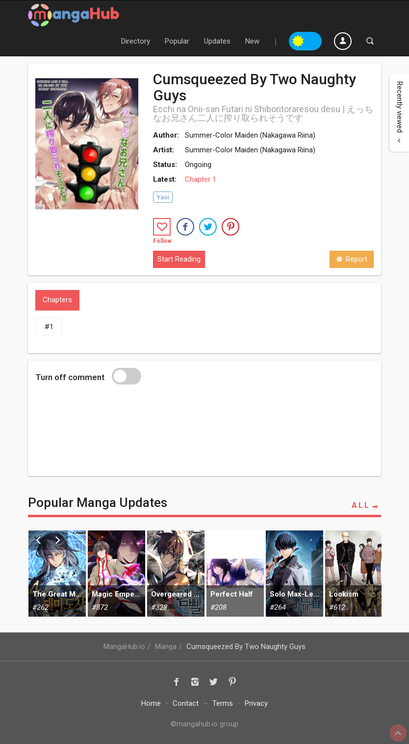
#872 (100, 607)
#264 (278, 607)
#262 (40, 607)
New (252, 41)
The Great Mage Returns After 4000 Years (57, 594)
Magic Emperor (116, 594)
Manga (166, 646)
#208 (218, 607)
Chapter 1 (200, 179)
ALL (366, 505)
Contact (186, 703)
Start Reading (179, 259)
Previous (38, 540)
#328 (159, 607)
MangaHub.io (124, 646)
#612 (337, 607)
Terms (222, 703)
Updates (217, 41)
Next (58, 540)
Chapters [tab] (57, 299)
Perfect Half (231, 594)
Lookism (343, 594)
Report (351, 259)
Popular (177, 41)
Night (314, 39)
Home (151, 703)
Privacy (256, 703)
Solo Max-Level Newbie (294, 594)
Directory (135, 41)
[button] (185, 227)
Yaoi (162, 197)
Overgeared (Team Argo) (176, 594)
